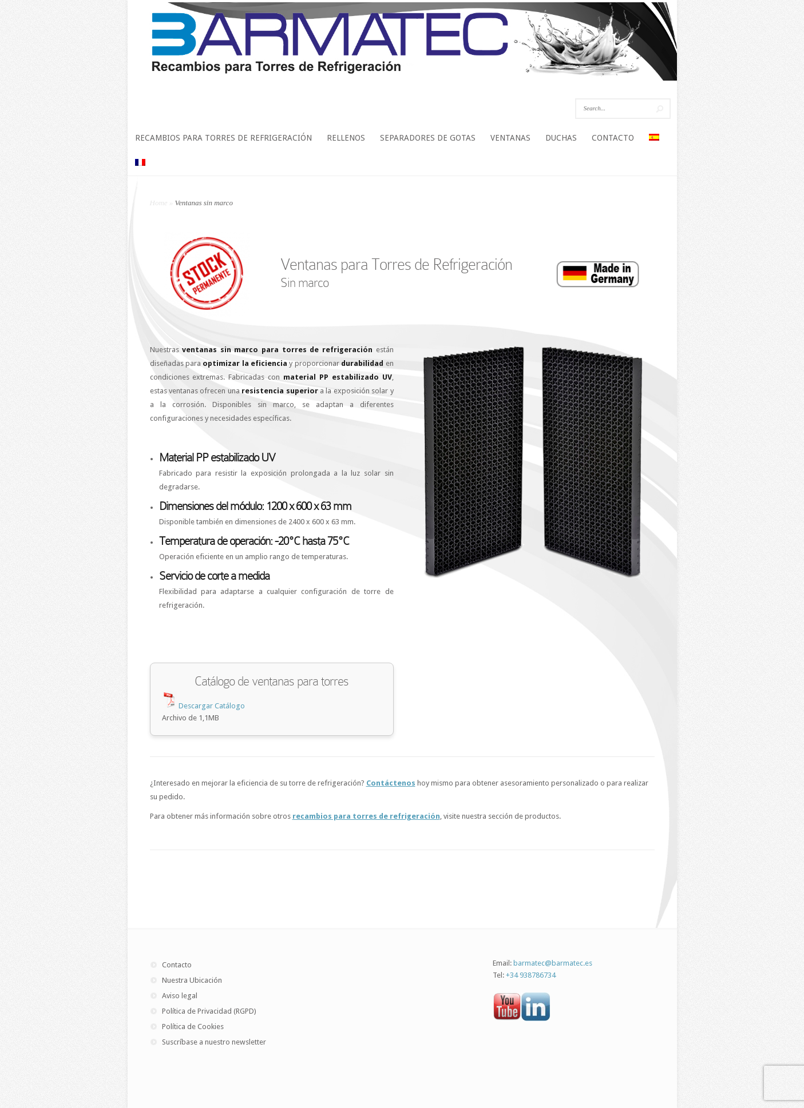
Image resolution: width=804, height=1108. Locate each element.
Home (159, 202)
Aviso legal (179, 995)
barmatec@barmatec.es (552, 963)
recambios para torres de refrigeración (366, 816)
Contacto (177, 964)
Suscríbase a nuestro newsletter (214, 1042)
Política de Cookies (193, 1026)
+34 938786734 (531, 975)
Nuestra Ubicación (192, 980)
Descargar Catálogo (211, 706)
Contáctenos (390, 783)
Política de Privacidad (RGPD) (209, 1011)
